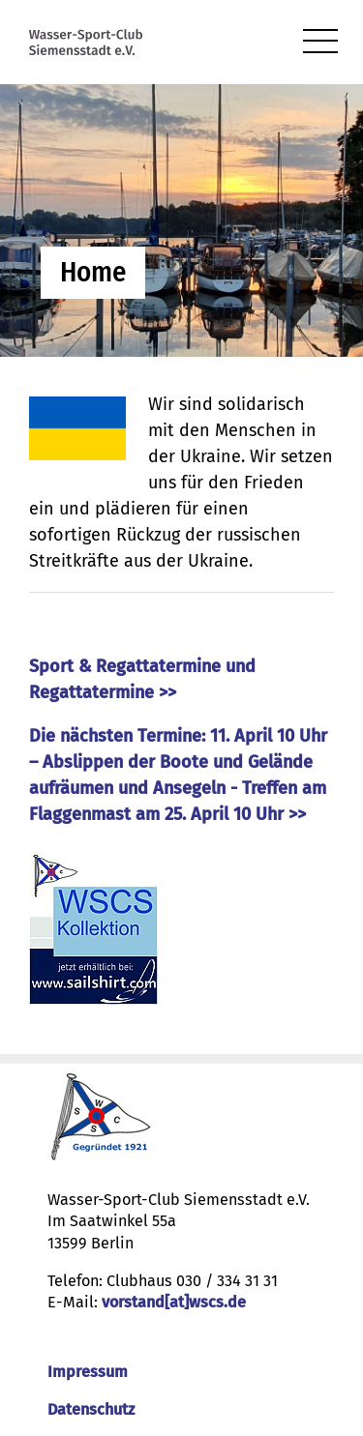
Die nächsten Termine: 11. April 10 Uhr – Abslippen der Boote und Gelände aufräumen (178, 762)
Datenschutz (91, 1409)
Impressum (87, 1372)
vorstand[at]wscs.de (174, 1302)
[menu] (320, 42)
